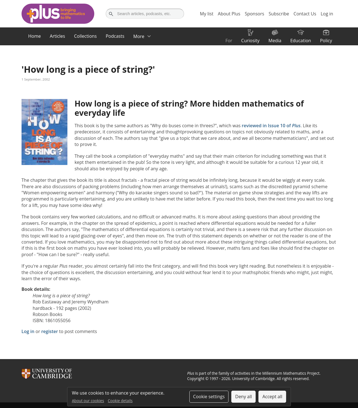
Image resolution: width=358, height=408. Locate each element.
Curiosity (250, 40)
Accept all (272, 396)
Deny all (243, 396)
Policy (326, 40)
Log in (28, 331)
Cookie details (120, 400)
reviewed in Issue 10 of (271, 125)
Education (300, 40)
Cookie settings (209, 396)
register (49, 331)
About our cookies (88, 400)
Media (274, 40)
